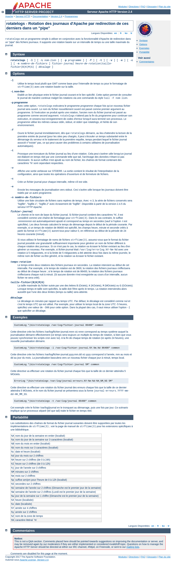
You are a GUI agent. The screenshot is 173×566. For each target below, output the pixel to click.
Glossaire (152, 6)
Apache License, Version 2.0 (34, 559)
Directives (134, 6)
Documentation (40, 16)
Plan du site (165, 6)
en (115, 33)
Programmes (71, 16)
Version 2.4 (56, 16)
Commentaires (146, 61)
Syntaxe (143, 40)
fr (120, 33)
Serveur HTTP (23, 16)
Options (143, 44)
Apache (9, 16)
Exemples (144, 48)
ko (126, 33)
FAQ (143, 6)
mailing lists (133, 547)
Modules (122, 6)
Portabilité (144, 52)
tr (131, 33)
